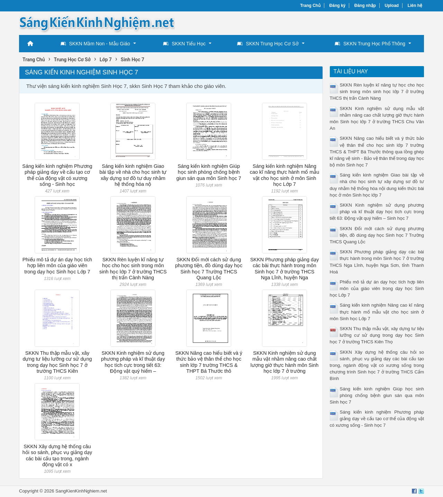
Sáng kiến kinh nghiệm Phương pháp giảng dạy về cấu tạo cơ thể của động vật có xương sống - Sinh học (57, 175)
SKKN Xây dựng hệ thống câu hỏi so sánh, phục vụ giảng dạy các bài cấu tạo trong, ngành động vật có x (57, 455)
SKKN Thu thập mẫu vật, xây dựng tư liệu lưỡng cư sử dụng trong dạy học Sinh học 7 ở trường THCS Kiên (57, 362)
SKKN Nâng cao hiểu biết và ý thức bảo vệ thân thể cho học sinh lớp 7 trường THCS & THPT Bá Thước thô (208, 362)
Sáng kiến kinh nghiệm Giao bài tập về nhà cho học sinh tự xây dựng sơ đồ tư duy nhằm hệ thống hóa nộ (132, 175)
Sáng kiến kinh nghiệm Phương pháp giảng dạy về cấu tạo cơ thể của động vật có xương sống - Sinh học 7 (377, 418)
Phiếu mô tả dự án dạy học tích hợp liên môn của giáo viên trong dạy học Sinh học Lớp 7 (57, 265)
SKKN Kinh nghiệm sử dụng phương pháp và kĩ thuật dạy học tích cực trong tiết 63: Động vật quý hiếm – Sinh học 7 (377, 211)
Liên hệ (415, 5)
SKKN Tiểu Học (184, 43)
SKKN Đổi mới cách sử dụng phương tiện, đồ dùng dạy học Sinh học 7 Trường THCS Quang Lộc (209, 268)
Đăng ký (337, 5)
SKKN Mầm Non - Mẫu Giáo (95, 43)
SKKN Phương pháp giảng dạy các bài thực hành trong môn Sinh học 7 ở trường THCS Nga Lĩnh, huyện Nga (284, 268)
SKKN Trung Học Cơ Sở (267, 43)
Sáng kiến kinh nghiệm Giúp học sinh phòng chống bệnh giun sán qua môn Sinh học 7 (208, 172)
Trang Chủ (310, 5)
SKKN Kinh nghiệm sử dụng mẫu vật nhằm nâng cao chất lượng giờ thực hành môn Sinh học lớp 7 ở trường (284, 362)
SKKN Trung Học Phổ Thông (370, 43)
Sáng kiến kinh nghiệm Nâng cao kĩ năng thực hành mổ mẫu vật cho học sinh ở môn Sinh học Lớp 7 (284, 175)
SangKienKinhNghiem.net (81, 491)
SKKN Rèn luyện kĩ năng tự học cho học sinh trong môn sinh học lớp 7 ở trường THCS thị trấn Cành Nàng (133, 268)
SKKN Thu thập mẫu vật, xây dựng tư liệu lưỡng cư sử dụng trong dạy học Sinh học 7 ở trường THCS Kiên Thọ (377, 335)
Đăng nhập (365, 5)
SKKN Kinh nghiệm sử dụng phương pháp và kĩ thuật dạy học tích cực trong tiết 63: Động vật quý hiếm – (133, 362)
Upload (392, 5)
